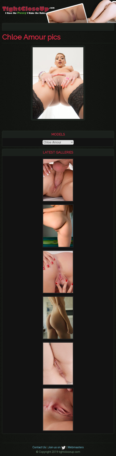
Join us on (57, 447)
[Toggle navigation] (7, 27)
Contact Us (39, 447)
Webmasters (76, 447)
